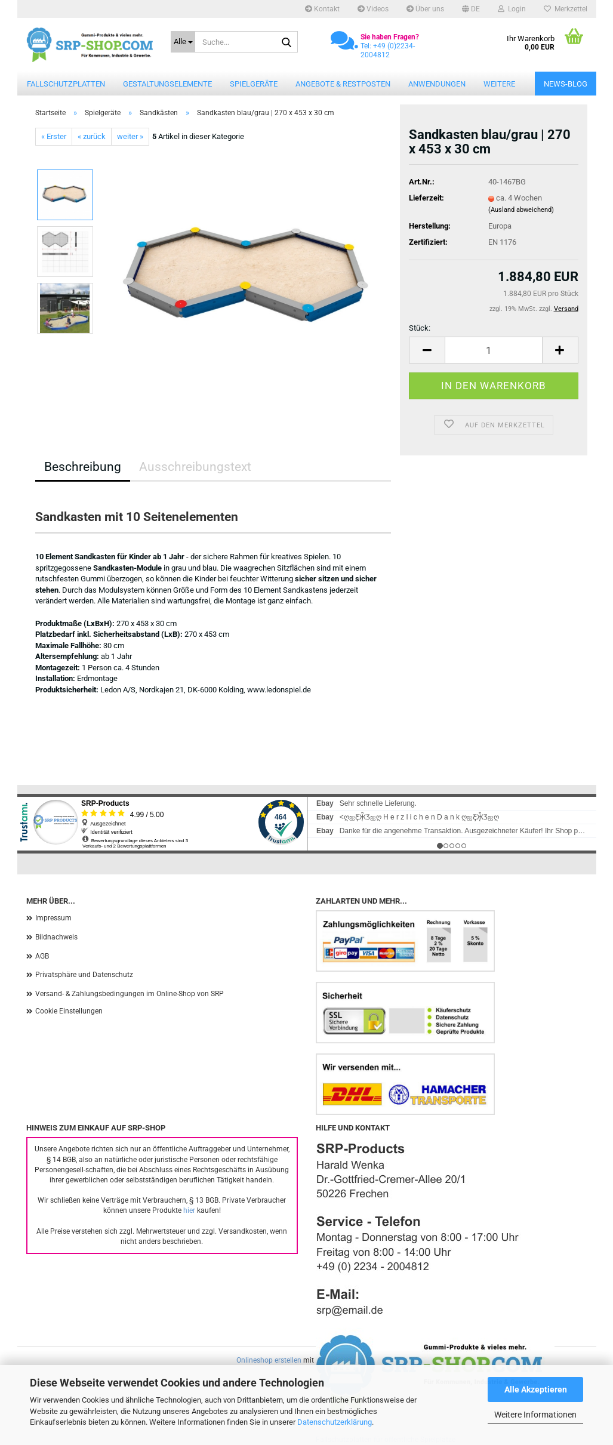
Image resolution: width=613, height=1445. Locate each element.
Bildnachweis (56, 937)
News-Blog (565, 83)
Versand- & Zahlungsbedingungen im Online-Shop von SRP (129, 994)
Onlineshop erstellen (268, 1360)
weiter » (130, 136)
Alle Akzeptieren (535, 1389)
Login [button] (512, 9)
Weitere (499, 83)
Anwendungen (437, 83)
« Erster (53, 136)
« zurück (92, 136)
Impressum (53, 918)
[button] (471, 9)
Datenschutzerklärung (334, 1422)
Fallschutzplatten (66, 83)
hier (189, 1210)
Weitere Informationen (535, 1414)
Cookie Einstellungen (69, 1011)
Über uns (425, 9)
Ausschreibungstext (195, 467)
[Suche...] (183, 42)
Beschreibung (82, 467)
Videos (373, 9)
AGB (42, 956)
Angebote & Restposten (342, 83)
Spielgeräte (254, 83)
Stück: (419, 327)
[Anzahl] (493, 350)
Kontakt (322, 9)
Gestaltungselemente (167, 83)
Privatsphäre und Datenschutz (84, 974)
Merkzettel (565, 9)
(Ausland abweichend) (521, 210)
